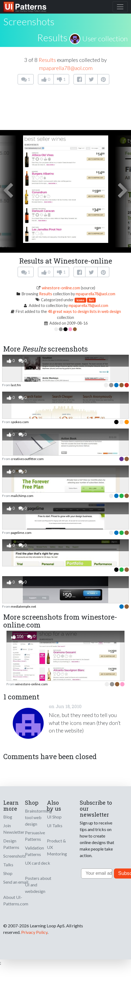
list (91, 300)
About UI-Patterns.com (15, 900)
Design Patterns (11, 844)
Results (52, 37)
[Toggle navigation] (120, 6)
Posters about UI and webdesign (38, 885)
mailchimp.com (22, 496)
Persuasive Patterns (35, 836)
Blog (7, 816)
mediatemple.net (23, 606)
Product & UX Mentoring (57, 847)
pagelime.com (21, 533)
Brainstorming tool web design (38, 817)
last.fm (16, 385)
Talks (8, 864)
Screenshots (14, 855)
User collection (105, 38)
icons (80, 300)
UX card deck (37, 862)
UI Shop (54, 816)
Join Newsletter (13, 829)
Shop (7, 873)
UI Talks (54, 825)
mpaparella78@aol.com (65, 68)
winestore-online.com (61, 288)
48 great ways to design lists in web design (84, 311)
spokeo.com (20, 422)
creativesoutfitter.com (27, 459)
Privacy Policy (34, 932)
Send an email (15, 881)
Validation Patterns (34, 851)
